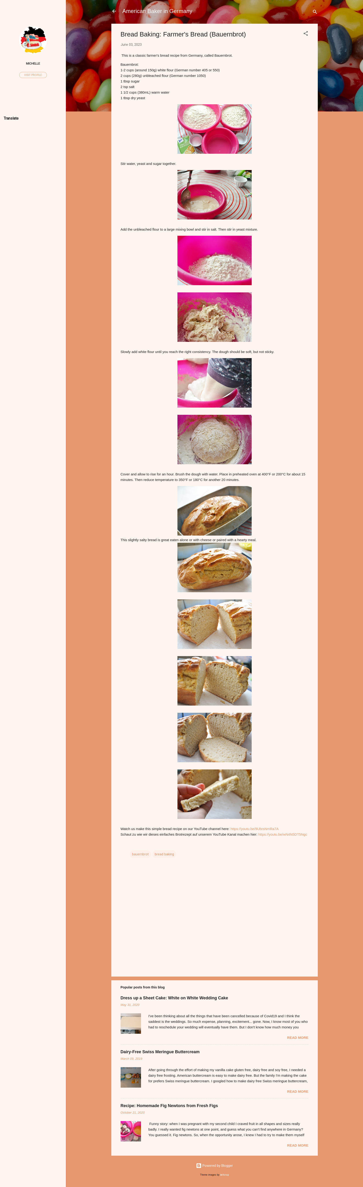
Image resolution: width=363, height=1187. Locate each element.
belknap (224, 1174)
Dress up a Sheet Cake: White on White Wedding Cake (174, 998)
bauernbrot (140, 854)
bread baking (164, 854)
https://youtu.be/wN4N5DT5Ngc (282, 834)
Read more (297, 1038)
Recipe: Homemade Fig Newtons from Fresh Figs (169, 1105)
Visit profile (33, 75)
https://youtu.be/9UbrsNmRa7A (255, 829)
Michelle (33, 63)
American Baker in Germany (157, 11)
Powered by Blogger (214, 1166)
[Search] (315, 13)
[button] (305, 34)
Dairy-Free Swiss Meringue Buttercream (160, 1052)
